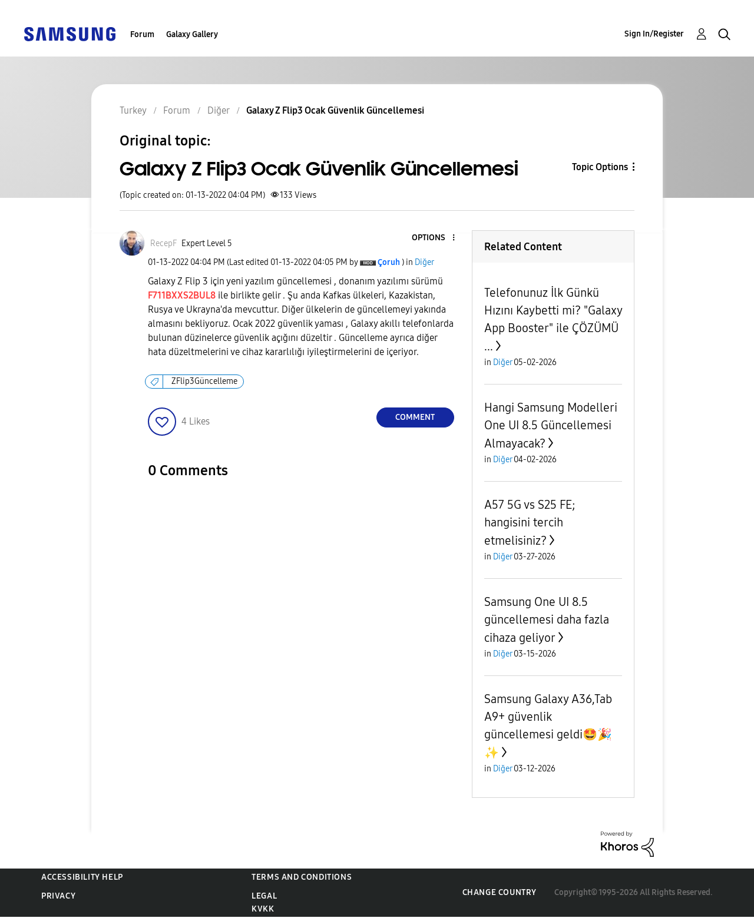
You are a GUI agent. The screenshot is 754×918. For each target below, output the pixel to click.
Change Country (499, 892)
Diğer (424, 262)
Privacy (58, 896)
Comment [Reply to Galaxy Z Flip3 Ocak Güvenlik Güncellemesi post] (415, 417)
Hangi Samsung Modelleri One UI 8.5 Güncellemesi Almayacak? (550, 425)
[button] (433, 238)
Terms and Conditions (302, 877)
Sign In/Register (654, 34)
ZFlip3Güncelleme (204, 381)
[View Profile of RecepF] (163, 243)
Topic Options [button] (600, 167)
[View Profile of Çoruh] (389, 262)
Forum (142, 34)
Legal (264, 896)
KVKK (263, 909)
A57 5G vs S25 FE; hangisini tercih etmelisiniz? (530, 523)
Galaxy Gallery (192, 34)
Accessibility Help (82, 877)
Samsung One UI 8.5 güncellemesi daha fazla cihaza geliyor (546, 620)
